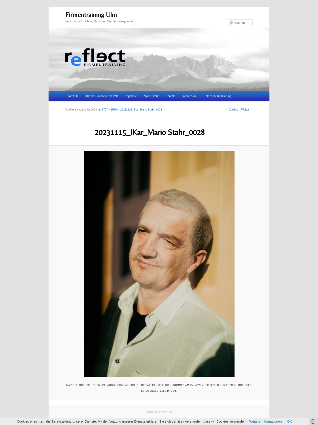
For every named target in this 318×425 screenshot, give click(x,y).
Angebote (131, 96)
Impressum (189, 96)
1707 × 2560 (109, 109)
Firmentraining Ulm (91, 15)
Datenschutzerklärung (217, 96)
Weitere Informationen (265, 421)
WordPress (166, 412)
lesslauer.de (152, 412)
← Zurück (232, 109)
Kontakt (170, 96)
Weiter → (247, 109)
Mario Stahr (151, 96)
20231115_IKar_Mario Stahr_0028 (141, 109)
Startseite (72, 96)
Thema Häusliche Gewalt (102, 96)
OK (289, 421)
